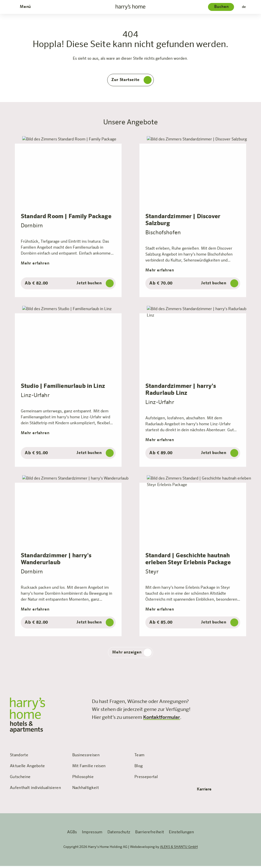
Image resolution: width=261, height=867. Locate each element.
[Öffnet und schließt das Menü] (25, 7)
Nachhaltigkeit (85, 789)
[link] (205, 702)
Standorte (19, 757)
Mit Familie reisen (89, 767)
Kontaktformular (161, 718)
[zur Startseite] (130, 7)
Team (139, 757)
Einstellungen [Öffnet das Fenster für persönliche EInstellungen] (181, 834)
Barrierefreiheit (149, 834)
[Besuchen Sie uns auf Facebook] (205, 702)
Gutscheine (20, 778)
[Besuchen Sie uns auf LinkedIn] (248, 702)
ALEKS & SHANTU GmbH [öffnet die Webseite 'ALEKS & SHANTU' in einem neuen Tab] (179, 848)
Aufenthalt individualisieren (35, 789)
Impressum (92, 834)
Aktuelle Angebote (27, 767)
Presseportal (146, 778)
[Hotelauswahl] (221, 7)
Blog (138, 767)
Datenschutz (118, 834)
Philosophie (83, 778)
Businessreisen (86, 757)
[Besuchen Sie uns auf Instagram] (226, 702)
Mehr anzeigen (131, 654)
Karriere (207, 791)
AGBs (72, 834)
